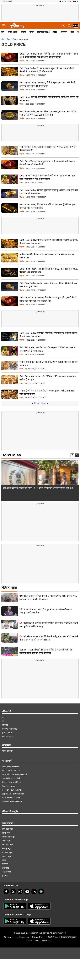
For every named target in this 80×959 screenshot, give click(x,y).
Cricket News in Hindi (11, 782)
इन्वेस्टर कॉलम (7, 733)
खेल (72, 32)
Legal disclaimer (22, 937)
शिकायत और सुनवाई (9, 729)
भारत (31, 32)
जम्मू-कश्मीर (6, 872)
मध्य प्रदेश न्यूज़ (7, 844)
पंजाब (4, 860)
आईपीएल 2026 (43, 32)
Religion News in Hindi (12, 790)
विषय (14, 39)
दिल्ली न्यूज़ (6, 833)
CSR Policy (53, 937)
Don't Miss (11, 455)
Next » (44, 403)
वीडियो (23, 32)
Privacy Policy (38, 937)
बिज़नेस (21, 61)
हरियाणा (5, 864)
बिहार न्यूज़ (6, 841)
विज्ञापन (5, 725)
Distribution (47, 940)
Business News (8, 786)
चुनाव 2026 (12, 32)
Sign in (75, 1)
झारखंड (5, 876)
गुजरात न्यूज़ (6, 856)
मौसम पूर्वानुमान (7, 751)
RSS (30, 940)
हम (3, 721)
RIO (37, 940)
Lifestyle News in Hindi (12, 801)
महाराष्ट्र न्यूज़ (6, 848)
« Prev (35, 403)
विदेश (55, 32)
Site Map (7, 937)
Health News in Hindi (11, 798)
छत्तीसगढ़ (5, 868)
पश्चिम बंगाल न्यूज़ (8, 837)
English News (8, 737)
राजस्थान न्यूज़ (7, 852)
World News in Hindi (11, 770)
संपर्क (4, 717)
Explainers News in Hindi (13, 794)
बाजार (21, 104)
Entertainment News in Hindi (14, 774)
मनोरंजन (64, 32)
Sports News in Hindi (11, 778)
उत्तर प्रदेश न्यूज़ (7, 829)
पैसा (8, 39)
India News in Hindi (10, 766)
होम (2, 32)
